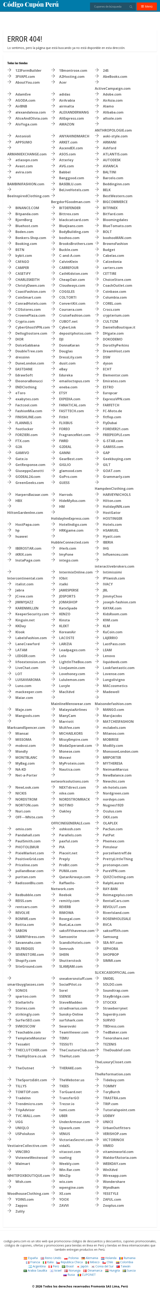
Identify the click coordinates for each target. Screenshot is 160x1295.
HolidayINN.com (116, 506)
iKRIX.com (23, 554)
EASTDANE (23, 369)
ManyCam (67, 715)
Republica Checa (69, 1262)
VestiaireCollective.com (27, 1145)
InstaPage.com (27, 560)
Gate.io (21, 459)
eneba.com (68, 387)
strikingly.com (27, 1014)
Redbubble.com (28, 895)
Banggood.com (71, 178)
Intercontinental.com (25, 578)
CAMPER (22, 267)
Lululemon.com (72, 679)
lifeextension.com (30, 662)
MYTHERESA (112, 763)
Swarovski (67, 1026)
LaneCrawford (27, 644)
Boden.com (24, 231)
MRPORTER (112, 757)
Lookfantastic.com (119, 667)
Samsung (110, 936)
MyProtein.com (72, 763)
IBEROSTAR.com (28, 548)
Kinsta (64, 620)
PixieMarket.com (29, 853)
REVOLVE (22, 912)
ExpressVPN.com (116, 399)
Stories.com (25, 1008)
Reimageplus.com (118, 895)
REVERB (65, 907)
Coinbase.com (114, 291)
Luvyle (64, 685)
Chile (107, 1262)
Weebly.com (69, 1163)
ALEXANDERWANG (74, 112)
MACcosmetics (115, 685)
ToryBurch (111, 1092)
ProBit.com (68, 865)
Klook (20, 632)
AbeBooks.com (115, 76)
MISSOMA (23, 739)
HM (62, 506)
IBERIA (108, 542)
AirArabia (67, 100)
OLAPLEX (110, 823)
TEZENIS (109, 1044)
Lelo (62, 656)
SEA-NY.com (113, 942)
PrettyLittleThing (118, 859)
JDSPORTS (67, 596)
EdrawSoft (24, 375)
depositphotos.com (75, 333)
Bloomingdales (115, 220)
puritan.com (25, 877)
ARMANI (109, 142)
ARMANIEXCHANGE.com (27, 154)
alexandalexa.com (30, 112)
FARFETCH (111, 405)
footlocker (24, 429)
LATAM (21, 650)
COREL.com (112, 303)
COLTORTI (67, 297)
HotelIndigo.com (73, 524)
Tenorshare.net (116, 1038)
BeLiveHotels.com (74, 190)
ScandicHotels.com (75, 942)
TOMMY (109, 1086)
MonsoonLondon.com (120, 751)
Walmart (22, 1163)
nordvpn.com (114, 799)
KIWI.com (110, 620)
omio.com (23, 829)
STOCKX (109, 1002)
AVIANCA (110, 166)
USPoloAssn (25, 1133)
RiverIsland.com (116, 912)
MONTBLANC (26, 757)
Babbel (65, 172)
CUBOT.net (68, 321)
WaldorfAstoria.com (120, 1157)
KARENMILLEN (27, 608)
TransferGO (69, 1098)
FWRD (63, 441)
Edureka (66, 375)
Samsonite (68, 936)
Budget (109, 249)
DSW (106, 357)
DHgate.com (113, 333)
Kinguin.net (25, 620)
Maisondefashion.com (113, 703)
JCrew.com (24, 596)
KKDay (20, 626)
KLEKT (64, 626)
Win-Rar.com (69, 1169)
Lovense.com (114, 674)
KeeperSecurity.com (32, 614)
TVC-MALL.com (27, 1115)
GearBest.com (71, 459)
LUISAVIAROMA (28, 679)
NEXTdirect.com (72, 787)
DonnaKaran (69, 345)
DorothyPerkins (116, 345)
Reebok (65, 895)
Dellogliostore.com (31, 333)
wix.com (66, 1181)
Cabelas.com (113, 255)
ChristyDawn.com (30, 285)
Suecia (129, 1270)
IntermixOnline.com (76, 572)
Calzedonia (112, 261)
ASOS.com (67, 154)
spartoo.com (25, 996)
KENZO (64, 614)
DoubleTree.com (29, 351)
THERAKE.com (70, 1068)
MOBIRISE (111, 739)
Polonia (71, 1258)
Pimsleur (110, 847)
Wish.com (23, 1181)
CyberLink (67, 327)
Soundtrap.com (115, 990)
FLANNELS (23, 423)
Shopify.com (25, 960)
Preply (64, 859)
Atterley (66, 160)
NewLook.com (27, 787)
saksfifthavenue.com (77, 930)
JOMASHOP (68, 602)
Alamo (108, 106)
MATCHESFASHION (118, 721)
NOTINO (66, 805)
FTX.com (22, 441)
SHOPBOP (111, 954)
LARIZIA (65, 644)
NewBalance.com (117, 775)
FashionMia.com (28, 411)
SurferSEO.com (27, 1020)
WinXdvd (110, 1169)
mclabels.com (114, 727)
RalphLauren (113, 883)
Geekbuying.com (117, 459)
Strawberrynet (115, 1008)
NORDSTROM (26, 799)
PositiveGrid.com (29, 859)
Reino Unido (51, 1258)
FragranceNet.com (74, 435)
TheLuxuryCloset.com (113, 1062)
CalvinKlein (68, 261)
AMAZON (66, 124)
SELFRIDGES (24, 948)
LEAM (107, 650)
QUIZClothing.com (118, 877)
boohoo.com (69, 237)
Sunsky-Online (71, 1014)
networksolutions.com (70, 781)
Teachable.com (28, 1032)
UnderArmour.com (74, 1122)
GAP (106, 452)
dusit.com (67, 363)
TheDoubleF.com (117, 1050)
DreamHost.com (116, 351)
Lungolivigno (114, 679)
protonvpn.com (115, 865)
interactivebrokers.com (114, 566)
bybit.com (23, 255)
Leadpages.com (72, 650)
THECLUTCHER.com (31, 1050)
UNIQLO (22, 1128)
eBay (63, 369)
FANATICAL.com (72, 405)
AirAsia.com (113, 100)
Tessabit (22, 1044)
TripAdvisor (25, 1110)
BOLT (107, 231)
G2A (18, 446)
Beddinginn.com (116, 184)
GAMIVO (22, 452)
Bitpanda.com (27, 214)
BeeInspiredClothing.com (28, 196)
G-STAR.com (113, 441)
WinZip (65, 1175)
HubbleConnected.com (70, 542)
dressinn (22, 357)
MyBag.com (25, 763)
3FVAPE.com (25, 76)
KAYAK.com (112, 608)
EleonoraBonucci (29, 381)
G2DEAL (65, 446)
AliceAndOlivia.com (31, 118)
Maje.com (23, 709)
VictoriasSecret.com (76, 1140)
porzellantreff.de (117, 853)
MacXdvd (66, 692)
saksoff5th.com (116, 930)
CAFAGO (22, 261)
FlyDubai (110, 423)
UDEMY (109, 1115)
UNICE (108, 1122)
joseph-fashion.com (119, 602)
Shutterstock (70, 960)
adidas (64, 94)
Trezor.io (66, 1104)
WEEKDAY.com (114, 1163)
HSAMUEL (111, 530)
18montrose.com (73, 70)
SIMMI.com (112, 960)
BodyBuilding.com (74, 231)
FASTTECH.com (71, 411)
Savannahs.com (28, 942)
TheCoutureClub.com (77, 1050)
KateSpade (68, 608)
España (31, 1258)
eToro (20, 393)
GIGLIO (65, 464)
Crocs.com (111, 309)
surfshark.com (71, 1020)
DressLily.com (70, 357)
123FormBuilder (28, 70)
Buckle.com (68, 249)
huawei (21, 536)
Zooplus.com (113, 1205)
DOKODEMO (112, 339)
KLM (106, 626)
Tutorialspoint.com (119, 1110)
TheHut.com (69, 1056)
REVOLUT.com (114, 907)
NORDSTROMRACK (74, 799)
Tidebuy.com (113, 1080)
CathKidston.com (73, 273)
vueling (65, 1157)
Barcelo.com (113, 178)
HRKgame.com (71, 530)
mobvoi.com (25, 745)
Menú (146, 6)
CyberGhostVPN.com (32, 327)
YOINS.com (24, 1199)
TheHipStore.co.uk (30, 1056)
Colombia (124, 1262)
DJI (61, 339)
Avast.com (24, 166)
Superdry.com (114, 1014)
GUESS (64, 482)
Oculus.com (112, 811)
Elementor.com (115, 375)
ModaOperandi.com (75, 745)
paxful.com (68, 841)
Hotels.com (112, 524)
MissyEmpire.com (73, 739)
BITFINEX (110, 208)
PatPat (109, 835)
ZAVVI (64, 1205)
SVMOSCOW (25, 1026)
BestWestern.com (117, 196)
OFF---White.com (29, 817)
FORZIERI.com (26, 435)
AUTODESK (112, 160)
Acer (63, 82)
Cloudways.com (72, 285)
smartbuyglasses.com (25, 984)
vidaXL (64, 1145)
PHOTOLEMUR (27, 847)
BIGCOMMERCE (115, 202)
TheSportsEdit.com (31, 1080)
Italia (48, 1262)
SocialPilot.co (70, 984)
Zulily (20, 1211)
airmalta (66, 106)
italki (63, 584)
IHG (106, 548)
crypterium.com (116, 315)
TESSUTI (66, 1044)
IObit (63, 578)
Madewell (111, 692)
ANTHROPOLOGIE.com (113, 130)
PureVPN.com (114, 871)
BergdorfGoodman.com (70, 202)
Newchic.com (114, 781)
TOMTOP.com (27, 1092)
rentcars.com (26, 907)
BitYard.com (113, 214)
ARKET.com (68, 142)
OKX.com (110, 817)
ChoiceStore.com (117, 279)
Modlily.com (113, 745)
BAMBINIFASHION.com (25, 184)
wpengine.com (71, 1187)
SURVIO (109, 1020)
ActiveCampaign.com (113, 88)
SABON (21, 930)
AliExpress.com (71, 118)
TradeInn (23, 1098)
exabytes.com (27, 399)
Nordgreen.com (116, 793)
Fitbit (63, 417)
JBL (105, 590)
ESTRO (108, 387)
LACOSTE (66, 638)
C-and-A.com (69, 255)
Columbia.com (115, 297)
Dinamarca (92, 1270)
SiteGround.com (28, 966)
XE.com (65, 1193)
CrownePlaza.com (30, 315)
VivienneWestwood (31, 1157)
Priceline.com (26, 865)
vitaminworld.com (118, 1151)
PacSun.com (113, 829)
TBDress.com (113, 1026)
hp (17, 530)
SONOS (21, 990)
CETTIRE (109, 273)
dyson (108, 363)
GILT (107, 464)
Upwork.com (69, 1128)
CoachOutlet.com (117, 285)
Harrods (65, 494)
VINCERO (22, 1151)
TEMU (64, 1038)
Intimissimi (112, 572)
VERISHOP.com (115, 1133)
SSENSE (65, 996)
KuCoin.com (112, 632)
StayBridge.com (116, 996)
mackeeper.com (28, 692)
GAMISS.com (113, 446)
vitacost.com (70, 1151)
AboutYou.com (27, 82)
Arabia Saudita (35, 1270)
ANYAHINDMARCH (74, 136)
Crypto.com (25, 321)
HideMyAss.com (72, 500)
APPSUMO (23, 142)
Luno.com (23, 685)
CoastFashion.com (30, 291)
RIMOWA (66, 912)
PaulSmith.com (28, 841)
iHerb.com (67, 548)
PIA (62, 847)
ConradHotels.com (30, 303)
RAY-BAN (110, 889)
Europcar (110, 393)
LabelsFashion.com (31, 638)
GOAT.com (112, 470)
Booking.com (26, 243)
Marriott (66, 721)
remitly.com (69, 900)
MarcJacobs (112, 715)
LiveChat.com (26, 667)
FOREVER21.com (116, 429)
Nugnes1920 (113, 805)
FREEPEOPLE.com (116, 435)
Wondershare (114, 1181)
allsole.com (112, 118)
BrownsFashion (115, 243)
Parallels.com (70, 835)
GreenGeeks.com (29, 482)
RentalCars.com (116, 900)
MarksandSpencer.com (26, 727)
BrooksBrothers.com (76, 243)
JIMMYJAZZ (24, 602)
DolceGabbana (27, 345)
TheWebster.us (71, 1080)
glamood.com (70, 470)
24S (106, 70)
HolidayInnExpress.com (70, 518)
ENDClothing (26, 387)
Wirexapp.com (115, 1175)
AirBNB (21, 106)
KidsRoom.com (115, 614)
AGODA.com (25, 100)
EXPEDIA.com (69, 399)
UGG (19, 1122)
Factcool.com (26, 405)
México (93, 1262)
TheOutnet (24, 1068)
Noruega (72, 1270)
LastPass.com (114, 644)
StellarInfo (24, 1002)
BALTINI (109, 172)
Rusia (69, 1275)
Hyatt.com (112, 536)
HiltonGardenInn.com (25, 512)
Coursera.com (70, 309)
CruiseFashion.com (74, 315)
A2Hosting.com (72, 76)
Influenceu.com (115, 554)
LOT (18, 674)
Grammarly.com (116, 476)
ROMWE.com (25, 918)
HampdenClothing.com (114, 488)
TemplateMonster (30, 1038)
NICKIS (20, 793)
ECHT (107, 369)
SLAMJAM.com (71, 966)
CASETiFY (23, 273)
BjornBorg (23, 220)
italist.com (24, 584)
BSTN (19, 249)
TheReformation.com (113, 1074)
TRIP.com (110, 1104)
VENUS (64, 1133)
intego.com (68, 560)
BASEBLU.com (70, 184)
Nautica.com (69, 769)
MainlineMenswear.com (71, 703)
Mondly (21, 751)
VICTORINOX (113, 1140)
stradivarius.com (73, 1008)
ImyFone (66, 554)
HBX (18, 500)
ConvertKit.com (72, 303)
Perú (54, 1266)
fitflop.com (112, 417)
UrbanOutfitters (116, 1128)
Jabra (19, 590)
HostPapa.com (27, 524)
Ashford (109, 148)
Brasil (68, 1266)
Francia (33, 1262)
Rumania (127, 1258)
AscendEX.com (71, 148)
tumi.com (67, 1110)
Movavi (65, 757)
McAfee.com (69, 727)
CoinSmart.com (28, 297)
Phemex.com (113, 841)
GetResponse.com (30, 464)
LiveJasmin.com (72, 667)
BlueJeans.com (71, 226)
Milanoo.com (113, 733)
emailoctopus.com (74, 381)
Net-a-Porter (26, 775)
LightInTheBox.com (75, 662)
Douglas (66, 351)
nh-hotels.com (115, 787)
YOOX (64, 1199)
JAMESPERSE (69, 590)
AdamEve (23, 94)
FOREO (64, 429)
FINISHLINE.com (28, 417)
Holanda (108, 1258)
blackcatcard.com (74, 220)
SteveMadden (70, 1002)
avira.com (23, 172)
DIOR (19, 339)
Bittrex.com (69, 214)
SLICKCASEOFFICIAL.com (115, 972)
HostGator (112, 512)
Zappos (21, 1205)
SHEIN (64, 954)
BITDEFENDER (70, 208)
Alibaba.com (113, 112)
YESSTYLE (110, 1193)
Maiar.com (24, 697)
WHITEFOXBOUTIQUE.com (28, 1175)
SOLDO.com (112, 984)
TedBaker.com (115, 1032)
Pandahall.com (27, 835)
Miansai (22, 733)
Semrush (66, 948)
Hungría (112, 1270)
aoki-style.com (115, 136)
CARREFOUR (69, 267)
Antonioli (23, 136)
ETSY (63, 393)
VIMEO (108, 1145)
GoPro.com (68, 476)
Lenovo (109, 656)
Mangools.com (27, 715)
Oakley (65, 811)
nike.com (66, 793)
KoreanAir (67, 632)
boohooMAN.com (117, 237)
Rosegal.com (69, 918)
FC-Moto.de (112, 411)
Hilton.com (112, 500)
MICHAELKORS (71, 733)
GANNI (64, 452)
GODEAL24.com (27, 476)
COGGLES (67, 291)
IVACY (108, 584)
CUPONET (87, 1275)
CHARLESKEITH (27, 279)
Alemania (89, 1258)
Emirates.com (114, 381)
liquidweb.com (115, 662)
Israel (55, 1270)
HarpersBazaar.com (31, 494)
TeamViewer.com (74, 1032)
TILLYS (20, 1086)
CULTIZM (110, 321)
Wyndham (111, 1187)
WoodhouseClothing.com (28, 1193)
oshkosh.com (70, 829)
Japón (82, 1266)
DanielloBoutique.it (119, 327)
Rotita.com (24, 924)
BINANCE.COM (27, 208)
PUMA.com (68, 871)
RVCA (107, 924)
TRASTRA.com (114, 1098)
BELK (107, 190)
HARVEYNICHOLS (117, 494)
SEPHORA (110, 948)
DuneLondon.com (29, 363)
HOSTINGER (112, 518)
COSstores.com (28, 309)
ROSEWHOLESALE (117, 918)
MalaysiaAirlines (73, 709)
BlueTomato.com (117, 226)
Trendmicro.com (29, 1104)
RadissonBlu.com (29, 883)
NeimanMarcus (115, 769)
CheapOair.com (72, 279)
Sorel (63, 990)
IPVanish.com (114, 578)
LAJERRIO (110, 638)
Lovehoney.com (72, 674)
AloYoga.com (26, 124)
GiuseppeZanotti (29, 470)
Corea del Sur (102, 1266)
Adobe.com (112, 94)
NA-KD (20, 769)
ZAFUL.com (112, 1199)
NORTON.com (27, 805)
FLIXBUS (65, 423)
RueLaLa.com (70, 924)
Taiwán (123, 1266)
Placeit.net (68, 853)
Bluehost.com (26, 226)
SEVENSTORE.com (29, 954)
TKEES (64, 1086)
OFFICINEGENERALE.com (70, 823)
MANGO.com (113, 709)
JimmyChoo (112, 596)
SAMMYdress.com (30, 936)
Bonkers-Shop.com (30, 237)
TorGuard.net (70, 1092)
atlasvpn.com (26, 160)
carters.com (113, 267)
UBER (63, 1115)
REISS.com (23, 900)
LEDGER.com (25, 656)
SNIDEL (108, 978)
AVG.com (66, 166)
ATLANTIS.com (115, 154)
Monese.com (69, 751)
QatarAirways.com (74, 877)
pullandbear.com (29, 871)
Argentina (37, 1266)
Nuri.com (23, 811)
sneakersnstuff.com (75, 978)
